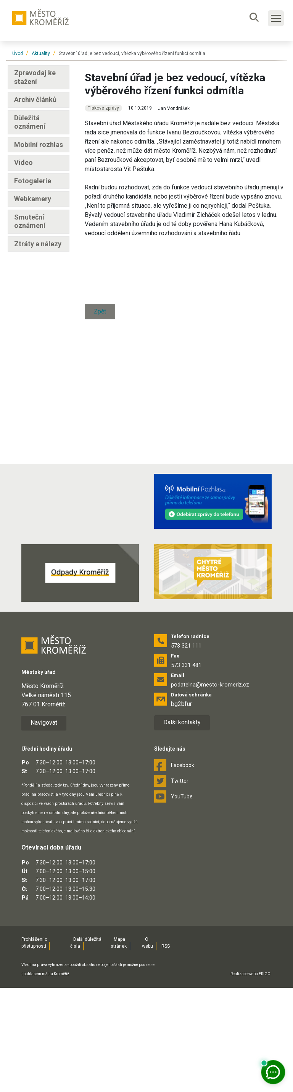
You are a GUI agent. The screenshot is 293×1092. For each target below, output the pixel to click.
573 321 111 (186, 750)
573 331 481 (186, 769)
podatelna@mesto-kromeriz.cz (210, 789)
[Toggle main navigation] (276, 18)
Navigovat (44, 826)
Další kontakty (182, 826)
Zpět (100, 519)
